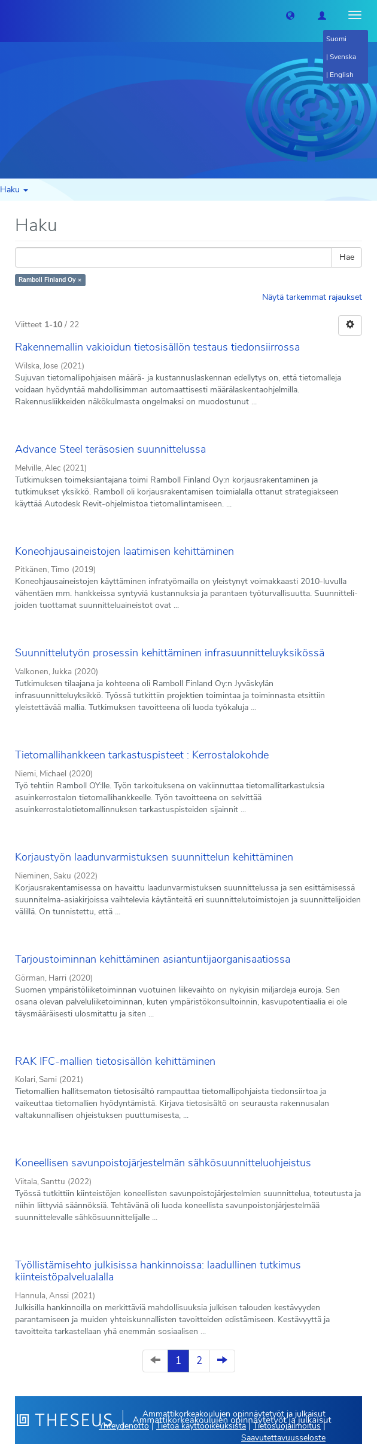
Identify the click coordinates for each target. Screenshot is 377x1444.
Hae (346, 257)
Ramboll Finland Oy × (50, 279)
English (342, 74)
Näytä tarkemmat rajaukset (312, 297)
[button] (290, 15)
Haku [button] (14, 189)
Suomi (336, 39)
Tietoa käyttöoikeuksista (201, 1425)
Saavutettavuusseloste (283, 1437)
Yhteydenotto (124, 1425)
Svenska (343, 57)
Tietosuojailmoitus (287, 1425)
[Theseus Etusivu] (9, 15)
